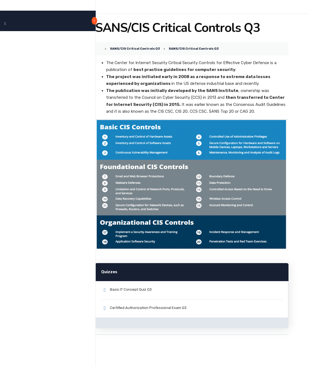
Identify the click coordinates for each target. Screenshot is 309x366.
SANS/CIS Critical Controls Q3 (156, 48)
